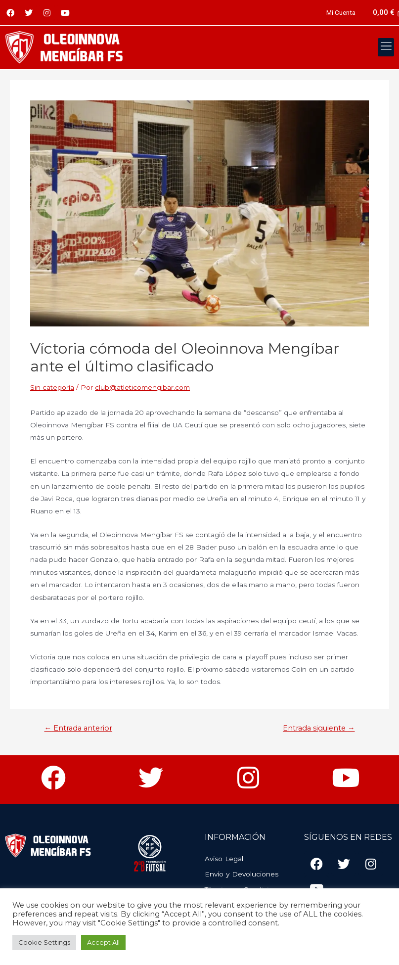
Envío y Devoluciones (242, 874)
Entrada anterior (78, 728)
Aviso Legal (224, 859)
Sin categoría (52, 387)
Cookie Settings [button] (44, 942)
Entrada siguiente (319, 728)
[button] (386, 47)
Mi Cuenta (340, 12)
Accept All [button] (103, 942)
